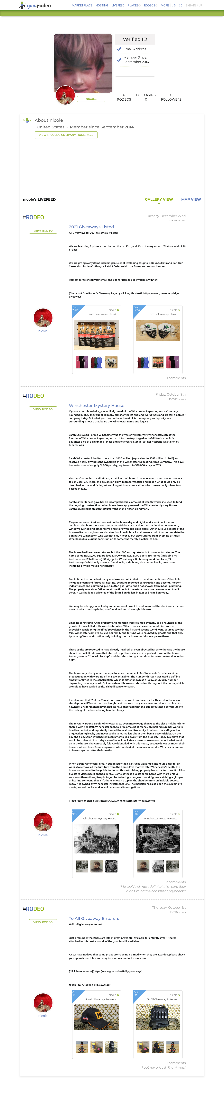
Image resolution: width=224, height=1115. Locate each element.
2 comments (176, 882)
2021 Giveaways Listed (91, 226)
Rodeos (150, 5)
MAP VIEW (191, 199)
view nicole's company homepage (66, 135)
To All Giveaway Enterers (94, 918)
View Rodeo (42, 230)
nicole (91, 99)
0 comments (176, 378)
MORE (165, 5)
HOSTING (102, 5)
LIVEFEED (118, 5)
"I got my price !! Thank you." (163, 1067)
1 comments (176, 1063)
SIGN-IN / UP (194, 5)
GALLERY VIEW (159, 199)
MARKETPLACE (82, 5)
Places (134, 5)
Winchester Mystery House (96, 405)
